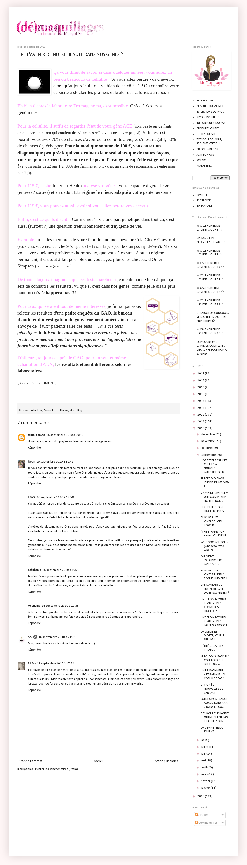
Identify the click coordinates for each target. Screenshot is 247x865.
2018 (201, 373)
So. (30, 637)
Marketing (76, 410)
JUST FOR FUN (205, 154)
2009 (201, 796)
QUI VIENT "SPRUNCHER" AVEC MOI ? (211, 560)
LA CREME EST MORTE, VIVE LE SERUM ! (212, 635)
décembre (208, 434)
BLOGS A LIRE (205, 100)
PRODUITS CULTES (208, 128)
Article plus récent (30, 761)
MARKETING (204, 166)
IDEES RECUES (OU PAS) (211, 123)
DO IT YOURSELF (207, 134)
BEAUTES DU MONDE (210, 106)
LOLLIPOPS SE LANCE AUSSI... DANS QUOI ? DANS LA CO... (215, 703)
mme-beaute (36, 435)
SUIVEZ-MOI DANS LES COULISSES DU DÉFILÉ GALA (215, 660)
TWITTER (202, 195)
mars (204, 774)
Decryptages (51, 410)
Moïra (32, 663)
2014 (201, 401)
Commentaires (206, 823)
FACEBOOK (204, 200)
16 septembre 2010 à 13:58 (55, 497)
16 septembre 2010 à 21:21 (57, 637)
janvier (206, 788)
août (204, 740)
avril (204, 767)
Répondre (34, 447)
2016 (201, 387)
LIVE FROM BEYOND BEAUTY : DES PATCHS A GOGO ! (214, 621)
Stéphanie (34, 570)
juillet (205, 747)
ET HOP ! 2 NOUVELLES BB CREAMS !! (212, 688)
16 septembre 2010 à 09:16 (64, 435)
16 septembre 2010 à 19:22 (61, 570)
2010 (201, 428)
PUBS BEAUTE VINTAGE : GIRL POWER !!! (212, 521)
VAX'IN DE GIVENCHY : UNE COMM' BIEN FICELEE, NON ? (215, 497)
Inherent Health (67, 185)
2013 (201, 408)
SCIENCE (202, 160)
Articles (201, 815)
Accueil (98, 761)
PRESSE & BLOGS (207, 149)
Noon (31, 461)
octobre (206, 448)
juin (203, 753)
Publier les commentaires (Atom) (56, 769)
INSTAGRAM (204, 206)
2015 (201, 394)
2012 (201, 414)
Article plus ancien (166, 761)
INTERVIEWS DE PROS (210, 112)
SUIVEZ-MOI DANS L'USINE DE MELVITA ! (215, 482)
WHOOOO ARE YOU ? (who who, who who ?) (214, 546)
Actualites (36, 410)
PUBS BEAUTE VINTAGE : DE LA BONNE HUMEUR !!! (215, 574)
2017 (201, 380)
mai (204, 760)
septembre (209, 455)
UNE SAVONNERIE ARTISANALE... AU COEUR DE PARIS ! (213, 674)
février (206, 781)
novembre (208, 441)
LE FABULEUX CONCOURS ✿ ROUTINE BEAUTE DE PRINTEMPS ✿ (213, 317)
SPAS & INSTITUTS (208, 117)
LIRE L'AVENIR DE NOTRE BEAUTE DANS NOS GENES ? (70, 54)
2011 (201, 421)
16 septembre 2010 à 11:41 (54, 461)
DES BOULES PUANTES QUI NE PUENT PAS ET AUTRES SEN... (215, 717)
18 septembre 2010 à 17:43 (55, 663)
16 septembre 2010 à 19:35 (60, 606)
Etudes (64, 410)
